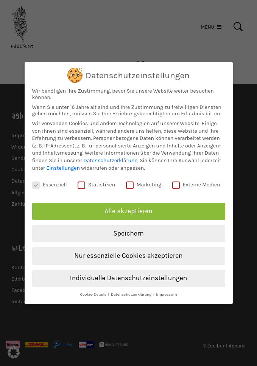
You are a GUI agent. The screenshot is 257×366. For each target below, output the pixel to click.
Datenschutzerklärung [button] (132, 290)
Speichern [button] (128, 229)
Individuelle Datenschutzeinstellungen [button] (128, 274)
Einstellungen (63, 164)
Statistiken (96, 181)
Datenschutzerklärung (110, 156)
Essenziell (49, 181)
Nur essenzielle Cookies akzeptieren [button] (128, 251)
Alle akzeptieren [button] (128, 207)
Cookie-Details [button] (93, 290)
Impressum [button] (166, 290)
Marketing (144, 181)
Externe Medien (196, 181)
